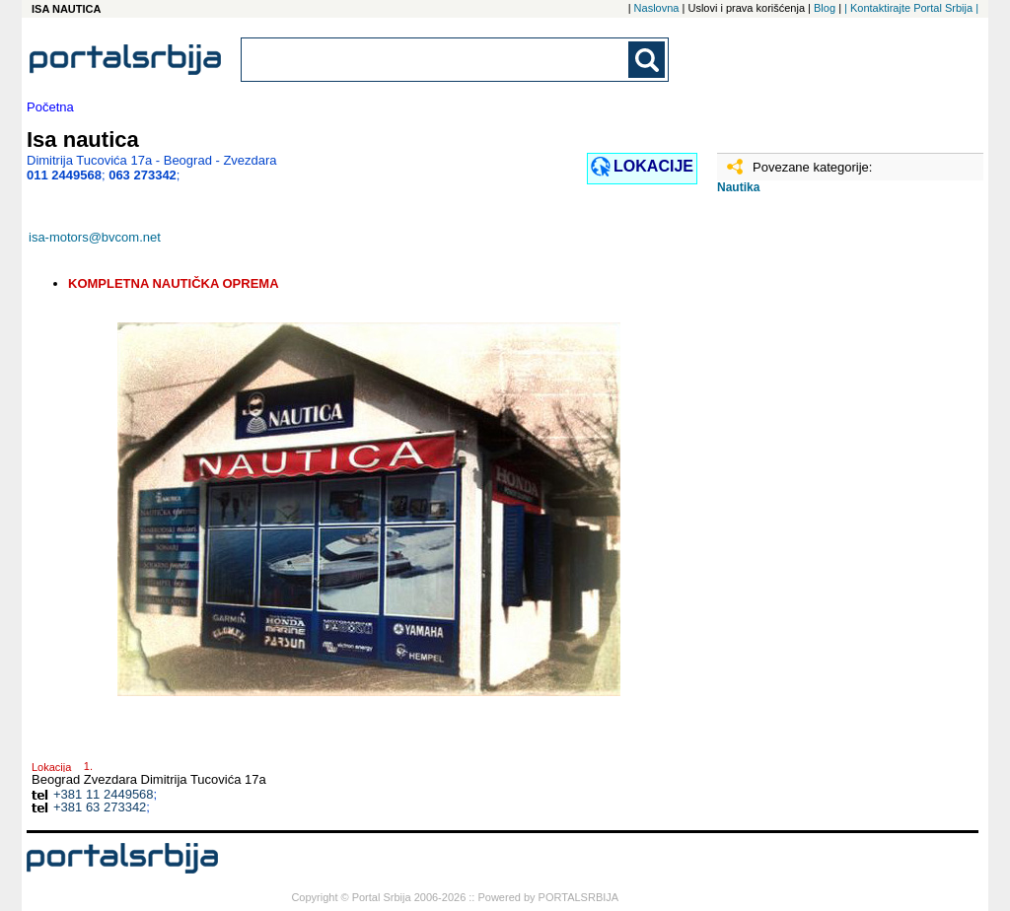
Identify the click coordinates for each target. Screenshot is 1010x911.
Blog (824, 8)
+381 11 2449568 (103, 794)
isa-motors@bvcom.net (95, 237)
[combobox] (436, 59)
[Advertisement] (816, 519)
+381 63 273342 (99, 807)
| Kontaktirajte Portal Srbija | (911, 8)
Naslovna (657, 8)
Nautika (738, 187)
